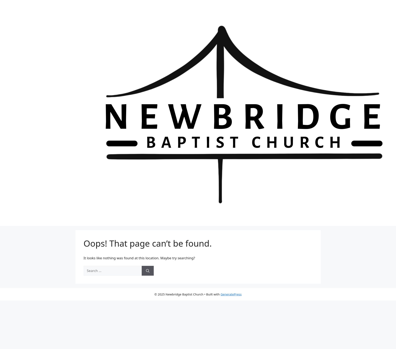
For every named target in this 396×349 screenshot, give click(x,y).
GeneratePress (231, 294)
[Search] (148, 271)
